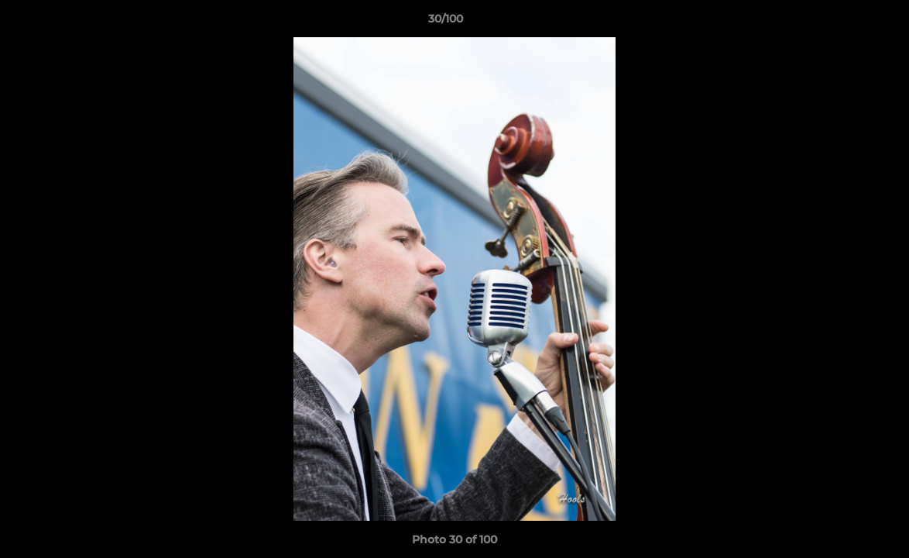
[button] (844, 22)
